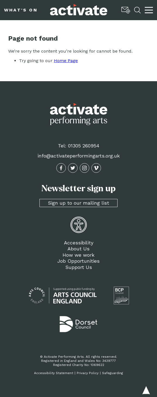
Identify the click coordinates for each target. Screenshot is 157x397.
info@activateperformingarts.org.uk (79, 156)
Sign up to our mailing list (78, 203)
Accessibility (78, 243)
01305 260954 (83, 146)
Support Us (78, 267)
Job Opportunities (78, 261)
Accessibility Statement (53, 373)
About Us (78, 248)
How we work (78, 255)
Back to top (146, 390)
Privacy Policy (87, 373)
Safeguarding (112, 373)
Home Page (66, 60)
